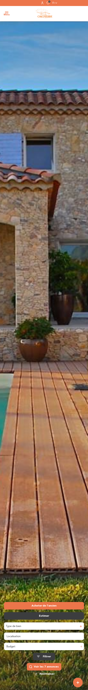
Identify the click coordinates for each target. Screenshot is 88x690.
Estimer (44, 616)
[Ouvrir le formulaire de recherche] (44, 656)
